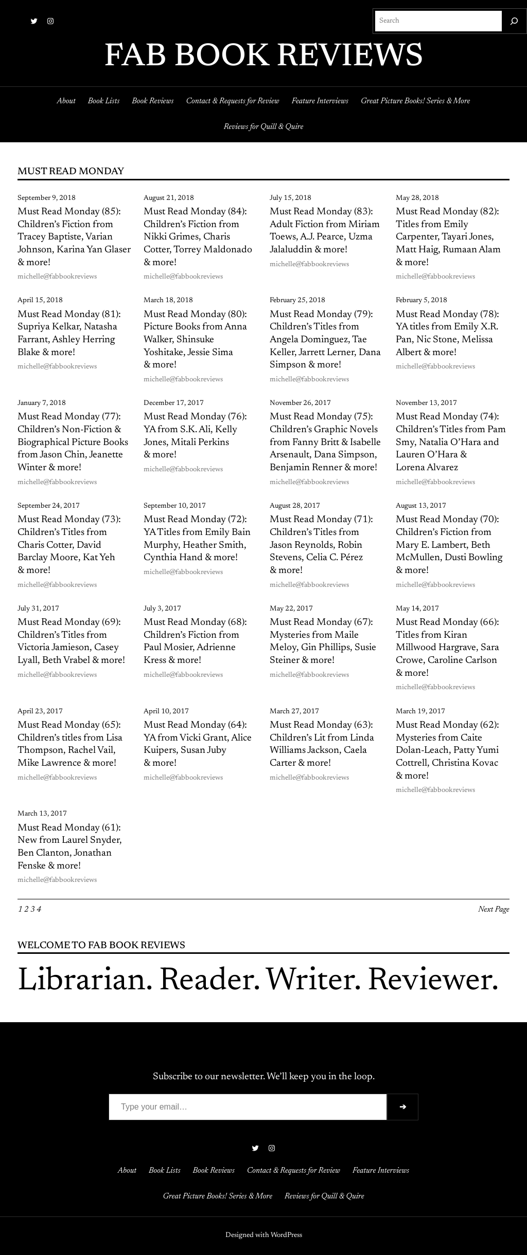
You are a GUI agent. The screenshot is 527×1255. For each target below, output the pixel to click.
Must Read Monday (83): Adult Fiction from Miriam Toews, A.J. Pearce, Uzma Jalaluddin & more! (325, 231)
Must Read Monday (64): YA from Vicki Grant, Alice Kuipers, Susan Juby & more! (198, 744)
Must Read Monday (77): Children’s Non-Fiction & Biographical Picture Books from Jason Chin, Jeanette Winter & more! (72, 442)
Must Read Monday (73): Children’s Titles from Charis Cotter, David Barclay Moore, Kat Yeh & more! (69, 545)
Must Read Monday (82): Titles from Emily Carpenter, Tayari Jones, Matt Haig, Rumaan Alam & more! (448, 237)
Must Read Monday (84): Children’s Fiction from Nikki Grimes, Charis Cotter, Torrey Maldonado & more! (198, 237)
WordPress (286, 1235)
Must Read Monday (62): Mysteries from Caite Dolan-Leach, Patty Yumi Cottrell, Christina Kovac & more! (447, 751)
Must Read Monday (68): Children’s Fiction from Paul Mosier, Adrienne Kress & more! (195, 642)
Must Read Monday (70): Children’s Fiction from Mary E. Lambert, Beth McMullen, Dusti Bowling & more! (449, 545)
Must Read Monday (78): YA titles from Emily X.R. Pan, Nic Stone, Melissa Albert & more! (447, 334)
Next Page (493, 910)
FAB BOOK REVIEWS (264, 58)
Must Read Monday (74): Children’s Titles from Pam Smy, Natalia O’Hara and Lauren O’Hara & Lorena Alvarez (451, 442)
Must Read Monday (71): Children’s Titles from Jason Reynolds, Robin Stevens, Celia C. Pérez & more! (321, 545)
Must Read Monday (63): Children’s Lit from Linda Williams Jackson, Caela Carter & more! (322, 744)
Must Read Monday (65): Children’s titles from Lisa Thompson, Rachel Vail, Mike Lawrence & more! (69, 744)
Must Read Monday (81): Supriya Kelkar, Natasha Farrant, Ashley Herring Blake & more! (69, 334)
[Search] (514, 21)
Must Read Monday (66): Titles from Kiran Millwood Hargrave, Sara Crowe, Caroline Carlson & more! (447, 648)
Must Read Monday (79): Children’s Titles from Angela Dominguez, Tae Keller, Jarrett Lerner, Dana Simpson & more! (325, 340)
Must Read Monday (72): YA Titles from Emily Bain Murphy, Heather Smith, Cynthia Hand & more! (197, 539)
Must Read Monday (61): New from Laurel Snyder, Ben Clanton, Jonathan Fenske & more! (69, 847)
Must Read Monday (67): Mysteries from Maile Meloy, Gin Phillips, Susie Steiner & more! (323, 642)
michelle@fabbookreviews (57, 277)
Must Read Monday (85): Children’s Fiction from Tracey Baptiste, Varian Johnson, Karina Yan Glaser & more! (74, 237)
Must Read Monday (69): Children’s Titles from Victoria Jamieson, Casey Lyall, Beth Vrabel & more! (71, 642)
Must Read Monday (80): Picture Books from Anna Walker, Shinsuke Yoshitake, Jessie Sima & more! (195, 340)
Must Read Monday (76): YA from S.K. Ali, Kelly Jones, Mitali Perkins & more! (195, 436)
